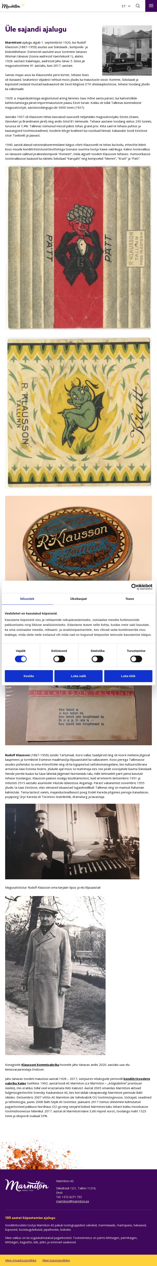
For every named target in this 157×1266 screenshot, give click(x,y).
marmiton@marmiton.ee (72, 1201)
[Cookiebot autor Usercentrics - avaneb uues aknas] (134, 587)
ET (124, 6)
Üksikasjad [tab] (78, 598)
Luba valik (78, 676)
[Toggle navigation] (151, 6)
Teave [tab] (130, 598)
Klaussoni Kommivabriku (40, 1065)
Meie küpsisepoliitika (56, 1260)
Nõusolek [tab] (27, 598)
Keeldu (29, 676)
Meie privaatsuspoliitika (20, 1260)
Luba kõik (128, 676)
